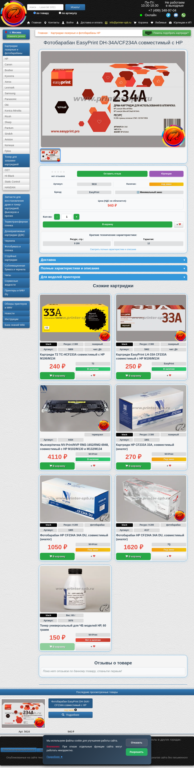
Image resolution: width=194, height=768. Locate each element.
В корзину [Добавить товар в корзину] (107, 224)
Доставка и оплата (89, 22)
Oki (6, 104)
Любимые (159, 22)
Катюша (9, 145)
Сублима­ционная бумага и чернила (15, 267)
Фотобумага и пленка (13, 248)
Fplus (8, 151)
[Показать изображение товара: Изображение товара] (50, 155)
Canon (8, 64)
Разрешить (136, 752)
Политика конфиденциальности (19, 749)
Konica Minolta (13, 110)
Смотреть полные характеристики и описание (113, 249)
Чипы (8, 275)
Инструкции (11, 319)
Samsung (10, 93)
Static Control (12, 181)
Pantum (9, 127)
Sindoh (9, 133)
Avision (9, 139)
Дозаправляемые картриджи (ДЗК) (15, 233)
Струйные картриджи (11, 258)
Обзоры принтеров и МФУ (16, 305)
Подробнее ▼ (55, 756)
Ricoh (8, 116)
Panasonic (10, 99)
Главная (34, 22)
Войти (67, 22)
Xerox (8, 81)
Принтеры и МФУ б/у (15, 292)
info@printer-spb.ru (118, 22)
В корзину (57, 375)
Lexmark (9, 87)
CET (7, 170)
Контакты (51, 22)
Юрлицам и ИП (180, 22)
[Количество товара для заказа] (66, 217)
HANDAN (10, 187)
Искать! (75, 7)
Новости (9, 313)
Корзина (141, 22)
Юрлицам (166, 173)
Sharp (8, 122)
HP (6, 58)
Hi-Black (9, 175)
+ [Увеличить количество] (76, 216)
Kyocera (9, 76)
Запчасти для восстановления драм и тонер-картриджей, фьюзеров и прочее (14, 206)
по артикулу (68, 13)
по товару (41, 13)
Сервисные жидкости (11, 282)
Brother (9, 70)
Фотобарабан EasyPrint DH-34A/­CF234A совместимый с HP (70, 703)
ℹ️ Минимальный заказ (149, 192)
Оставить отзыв (112, 173)
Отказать (136, 742)
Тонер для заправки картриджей (12, 160)
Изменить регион (16, 36)
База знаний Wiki (15, 324)
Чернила (10, 240)
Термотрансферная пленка (16, 223)
